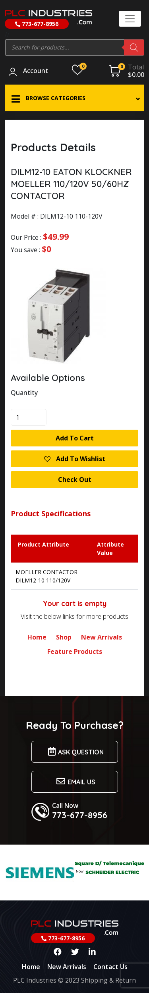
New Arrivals (101, 637)
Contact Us (110, 966)
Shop (64, 637)
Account (35, 71)
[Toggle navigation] (130, 19)
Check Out (74, 479)
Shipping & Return (108, 980)
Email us (74, 781)
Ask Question (75, 751)
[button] (74, 98)
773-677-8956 (36, 24)
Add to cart (75, 438)
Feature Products (74, 651)
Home (36, 637)
